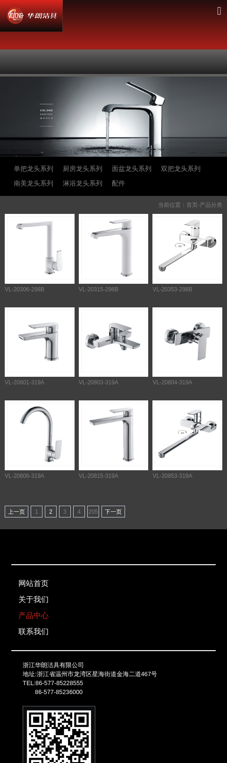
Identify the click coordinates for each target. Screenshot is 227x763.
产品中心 (33, 615)
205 (93, 512)
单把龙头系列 (33, 168)
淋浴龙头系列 (82, 183)
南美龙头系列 (33, 183)
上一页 (16, 512)
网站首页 (33, 583)
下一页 (113, 512)
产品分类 (211, 205)
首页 (192, 205)
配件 (118, 183)
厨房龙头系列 (82, 168)
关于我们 (33, 599)
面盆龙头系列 (131, 168)
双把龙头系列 (181, 168)
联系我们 (33, 631)
